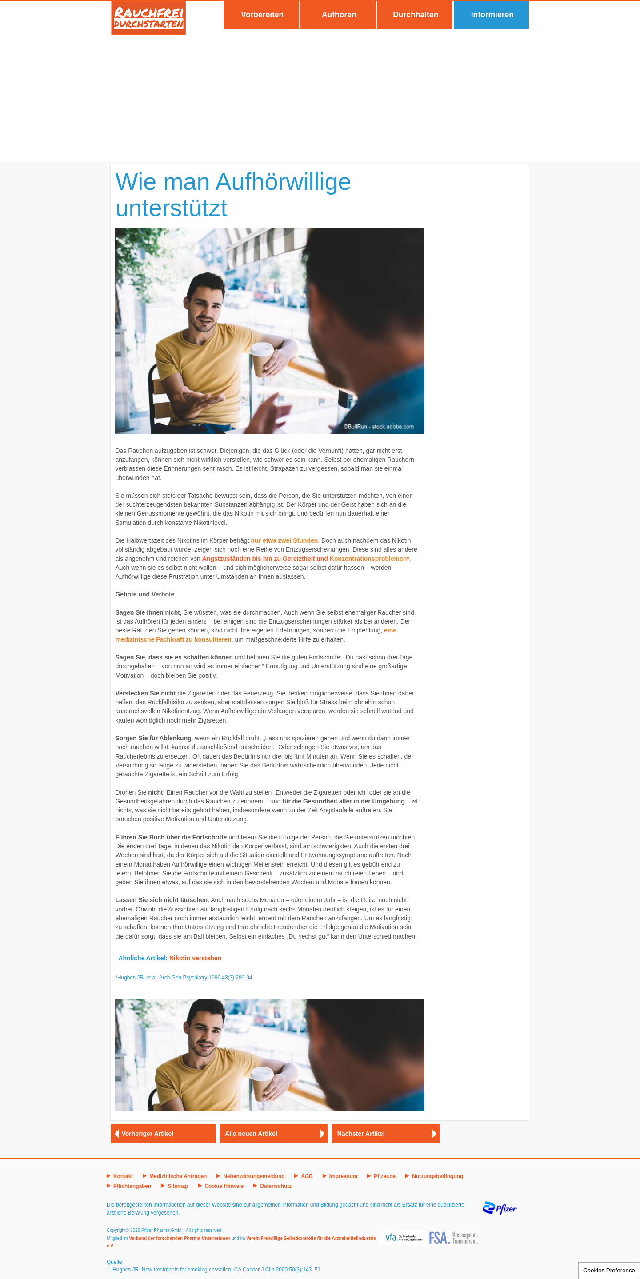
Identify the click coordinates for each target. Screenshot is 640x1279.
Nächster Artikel (361, 1133)
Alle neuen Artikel (251, 1133)
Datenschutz (276, 1186)
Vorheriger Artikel (148, 1133)
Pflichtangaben (132, 1186)
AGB (306, 1176)
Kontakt (123, 1176)
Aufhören (339, 14)
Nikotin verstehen (195, 958)
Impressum (343, 1176)
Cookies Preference (609, 1270)
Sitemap (178, 1186)
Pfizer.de (385, 1176)
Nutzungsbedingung (437, 1176)
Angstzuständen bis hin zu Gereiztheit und (266, 558)
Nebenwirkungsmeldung (253, 1176)
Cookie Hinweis (224, 1186)
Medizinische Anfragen (178, 1176)
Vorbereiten (262, 14)
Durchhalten (415, 14)
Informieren (492, 14)
